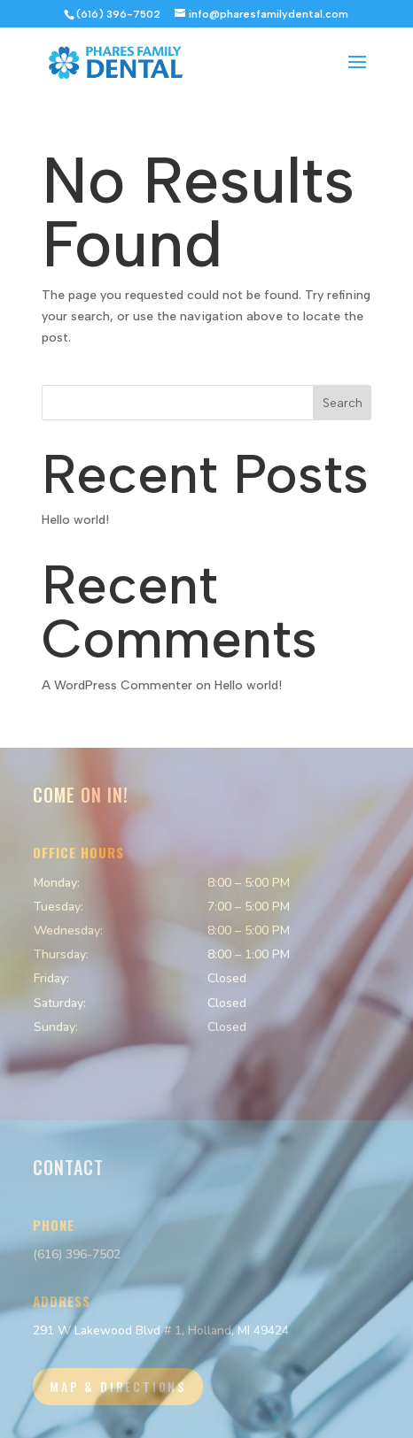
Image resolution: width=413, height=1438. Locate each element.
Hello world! (75, 519)
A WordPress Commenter (117, 685)
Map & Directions (118, 1386)
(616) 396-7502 (77, 1254)
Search (342, 403)
